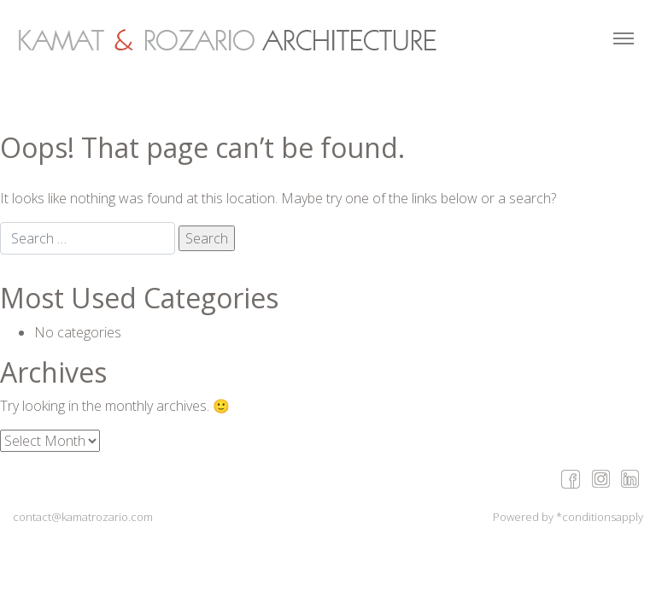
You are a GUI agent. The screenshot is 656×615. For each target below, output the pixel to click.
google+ (600, 478)
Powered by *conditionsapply (568, 516)
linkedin (630, 478)
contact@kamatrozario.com (83, 516)
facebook (570, 478)
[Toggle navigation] (623, 40)
